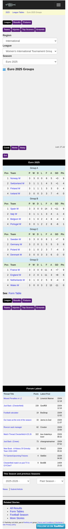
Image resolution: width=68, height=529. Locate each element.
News (5, 489)
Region (7, 35)
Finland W (15, 188)
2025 (8, 12)
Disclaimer (59, 522)
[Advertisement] (34, 107)
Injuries (16, 29)
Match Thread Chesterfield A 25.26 (18, 434)
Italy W (13, 214)
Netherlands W (17, 280)
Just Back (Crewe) (11, 442)
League (7, 22)
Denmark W (16, 254)
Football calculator (11, 413)
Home (15, 148)
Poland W (15, 249)
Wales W (14, 285)
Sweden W (15, 239)
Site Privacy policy (9, 525)
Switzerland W (17, 183)
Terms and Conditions (46, 522)
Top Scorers (28, 29)
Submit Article (17, 489)
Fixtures (27, 22)
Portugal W (15, 224)
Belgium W (15, 219)
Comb (6, 148)
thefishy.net (28, 522)
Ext (5, 155)
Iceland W (15, 193)
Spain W (14, 209)
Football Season (19, 514)
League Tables (18, 12)
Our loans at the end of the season (17, 420)
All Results (16, 508)
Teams (7, 29)
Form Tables (17, 511)
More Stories (17, 518)
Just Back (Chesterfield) (13, 406)
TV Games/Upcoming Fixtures (16, 456)
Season (7, 55)
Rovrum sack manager (13, 427)
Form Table (15, 293)
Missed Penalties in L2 (13, 398)
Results (17, 22)
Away (22, 148)
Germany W (16, 244)
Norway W (15, 178)
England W (15, 275)
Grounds (40, 29)
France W (15, 270)
